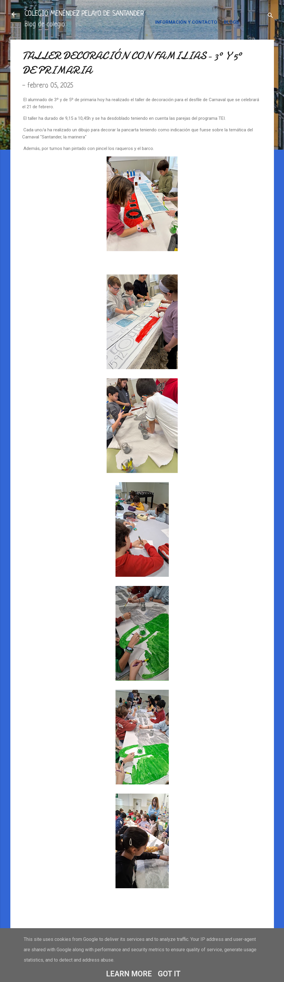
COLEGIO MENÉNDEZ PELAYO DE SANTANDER (84, 14)
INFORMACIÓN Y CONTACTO (186, 22)
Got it (169, 974)
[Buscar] (270, 16)
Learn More (129, 974)
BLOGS (231, 22)
